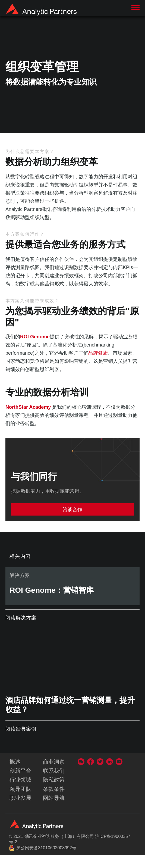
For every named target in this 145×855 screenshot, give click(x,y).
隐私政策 (54, 780)
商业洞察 (54, 762)
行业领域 (20, 780)
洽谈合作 (72, 509)
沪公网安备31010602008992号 (42, 848)
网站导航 (54, 798)
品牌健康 (98, 353)
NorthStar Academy (28, 407)
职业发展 (20, 798)
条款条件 (54, 789)
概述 (15, 762)
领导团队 (20, 789)
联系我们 (54, 771)
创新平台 (20, 771)
